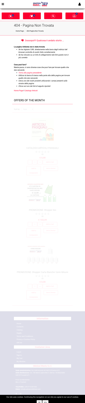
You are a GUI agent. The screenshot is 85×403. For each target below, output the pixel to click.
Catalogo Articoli (31, 91)
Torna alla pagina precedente (29, 73)
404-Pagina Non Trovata (35, 31)
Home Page (20, 31)
